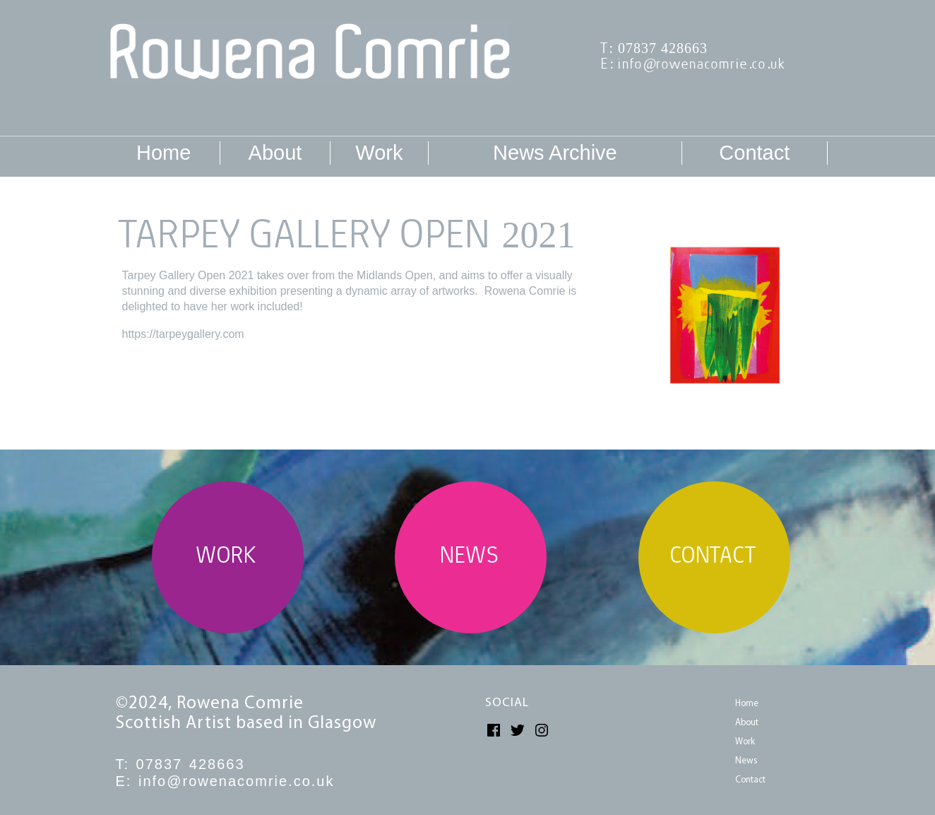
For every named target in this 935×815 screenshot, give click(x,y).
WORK (228, 557)
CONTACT (715, 557)
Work (379, 152)
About (275, 152)
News (746, 761)
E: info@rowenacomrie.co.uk (694, 64)
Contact (754, 152)
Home (163, 152)
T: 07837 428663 (655, 49)
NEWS (471, 557)
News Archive (555, 152)
